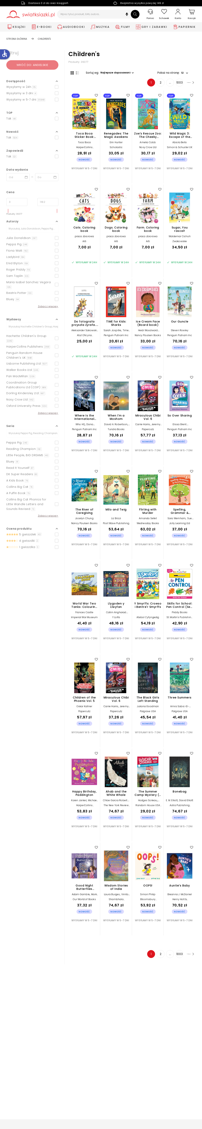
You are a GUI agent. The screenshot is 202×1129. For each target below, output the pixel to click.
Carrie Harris (142, 426)
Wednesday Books (148, 525)
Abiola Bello (179, 144)
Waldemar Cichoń (180, 238)
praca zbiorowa (84, 238)
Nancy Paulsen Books (148, 337)
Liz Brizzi (116, 520)
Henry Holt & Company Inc (179, 903)
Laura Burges (112, 896)
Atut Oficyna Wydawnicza (84, 339)
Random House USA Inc (148, 809)
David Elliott (186, 802)
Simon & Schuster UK (179, 149)
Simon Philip (147, 896)
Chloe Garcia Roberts (116, 802)
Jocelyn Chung (84, 520)
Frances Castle (84, 614)
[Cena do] (47, 202)
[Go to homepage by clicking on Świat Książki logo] (30, 14)
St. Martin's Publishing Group (179, 621)
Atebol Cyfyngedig (148, 619)
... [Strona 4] (161, 85)
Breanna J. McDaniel (179, 896)
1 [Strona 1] (142, 85)
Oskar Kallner (84, 708)
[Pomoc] (150, 14)
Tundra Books (116, 431)
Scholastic (116, 149)
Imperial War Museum (84, 619)
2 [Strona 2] (152, 85)
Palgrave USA (148, 713)
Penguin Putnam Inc (116, 337)
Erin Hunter (116, 144)
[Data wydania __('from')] (18, 177)
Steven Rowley (180, 332)
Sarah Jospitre (112, 332)
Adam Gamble (81, 896)
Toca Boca (84, 144)
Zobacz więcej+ (48, 306)
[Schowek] (164, 14)
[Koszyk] (192, 14)
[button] (127, 14)
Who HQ (80, 426)
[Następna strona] (185, 85)
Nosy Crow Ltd (147, 149)
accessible (4, 54)
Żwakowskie (179, 243)
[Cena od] (16, 202)
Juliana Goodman (148, 708)
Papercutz (148, 431)
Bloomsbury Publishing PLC (148, 903)
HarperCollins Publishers (84, 151)
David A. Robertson (115, 426)
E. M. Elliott (172, 802)
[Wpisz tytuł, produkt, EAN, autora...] (98, 14)
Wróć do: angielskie (32, 65)
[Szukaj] (135, 14)
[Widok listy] (75, 72)
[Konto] (178, 14)
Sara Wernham (176, 520)
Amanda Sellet (148, 520)
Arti (84, 243)
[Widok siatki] (70, 72)
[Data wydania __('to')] (46, 177)
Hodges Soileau (147, 802)
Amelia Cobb (148, 144)
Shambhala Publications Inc (116, 903)
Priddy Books (179, 614)
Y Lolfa (116, 619)
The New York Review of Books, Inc (116, 809)
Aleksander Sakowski (84, 332)
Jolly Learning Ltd (179, 525)
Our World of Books (84, 901)
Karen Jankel (78, 802)
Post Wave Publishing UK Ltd (116, 527)
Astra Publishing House (180, 809)
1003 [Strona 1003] (171, 85)
